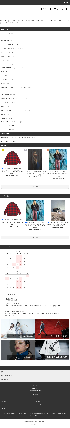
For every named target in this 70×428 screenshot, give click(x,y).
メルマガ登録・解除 (61, 413)
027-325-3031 (35, 394)
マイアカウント (4, 401)
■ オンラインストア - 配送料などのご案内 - (13, 141)
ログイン (3, 404)
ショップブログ (32, 415)
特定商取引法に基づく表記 (39, 413)
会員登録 (38, 401)
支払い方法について (12, 413)
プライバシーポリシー (51, 413)
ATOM (40, 415)
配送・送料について (22, 413)
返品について (30, 413)
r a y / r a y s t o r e (35, 424)
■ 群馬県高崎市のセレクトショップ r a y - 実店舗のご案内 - (18, 137)
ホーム (5, 413)
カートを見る (39, 404)
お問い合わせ (4, 408)
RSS (37, 415)
